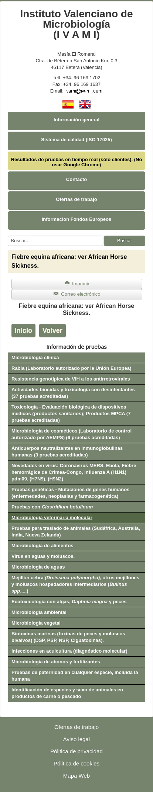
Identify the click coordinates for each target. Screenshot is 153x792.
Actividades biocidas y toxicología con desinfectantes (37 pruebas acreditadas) (73, 393)
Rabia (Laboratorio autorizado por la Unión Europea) (71, 368)
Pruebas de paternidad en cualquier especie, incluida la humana (74, 676)
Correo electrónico (76, 294)
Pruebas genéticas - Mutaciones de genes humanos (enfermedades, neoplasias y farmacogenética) (70, 493)
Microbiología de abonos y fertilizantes (55, 661)
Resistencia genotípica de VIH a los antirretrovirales (70, 379)
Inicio (23, 330)
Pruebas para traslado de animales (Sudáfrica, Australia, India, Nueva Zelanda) (75, 531)
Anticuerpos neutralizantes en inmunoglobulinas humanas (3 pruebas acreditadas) (67, 451)
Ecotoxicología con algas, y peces (68, 601)
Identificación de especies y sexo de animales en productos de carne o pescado (67, 693)
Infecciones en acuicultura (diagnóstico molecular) (69, 651)
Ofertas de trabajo (76, 199)
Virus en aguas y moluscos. (43, 556)
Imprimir (76, 283)
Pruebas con (52, 507)
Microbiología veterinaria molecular (51, 517)
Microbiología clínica (35, 357)
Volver (52, 330)
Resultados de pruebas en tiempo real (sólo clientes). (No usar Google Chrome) (76, 162)
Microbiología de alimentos (42, 545)
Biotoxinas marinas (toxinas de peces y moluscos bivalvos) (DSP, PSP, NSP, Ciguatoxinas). (68, 637)
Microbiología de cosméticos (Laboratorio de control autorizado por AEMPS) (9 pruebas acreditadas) (71, 434)
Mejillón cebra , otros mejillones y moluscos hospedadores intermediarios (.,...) (75, 584)
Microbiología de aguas (38, 567)
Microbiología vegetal (36, 623)
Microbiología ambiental (39, 612)
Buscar (124, 240)
